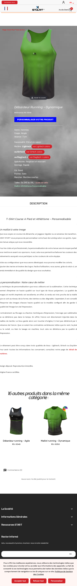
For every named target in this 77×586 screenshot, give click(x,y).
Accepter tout (20, 581)
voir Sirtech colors (34, 152)
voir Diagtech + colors (39, 157)
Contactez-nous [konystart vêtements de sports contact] (9, 2)
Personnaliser (57, 581)
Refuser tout (38, 581)
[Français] (72, 3)
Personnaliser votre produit (35, 119)
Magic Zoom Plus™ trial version (13, 30)
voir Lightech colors (42, 146)
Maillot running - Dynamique (55, 441)
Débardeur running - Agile (16, 441)
